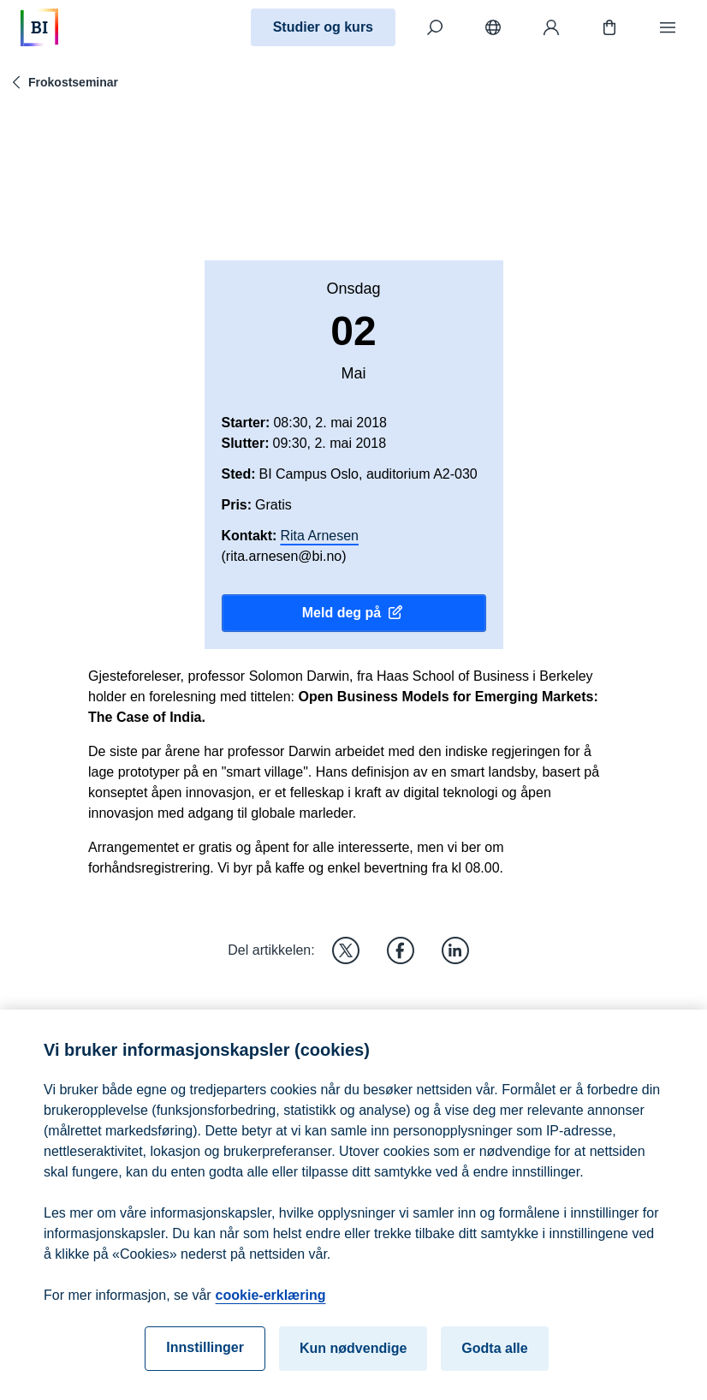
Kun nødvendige (353, 1356)
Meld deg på (353, 613)
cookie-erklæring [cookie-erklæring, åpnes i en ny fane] (271, 1303)
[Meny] (667, 27)
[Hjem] (39, 27)
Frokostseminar (63, 82)
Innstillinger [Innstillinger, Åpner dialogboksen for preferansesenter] (205, 1355)
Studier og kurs (323, 27)
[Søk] (435, 27)
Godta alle (494, 1356)
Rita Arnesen (319, 535)
